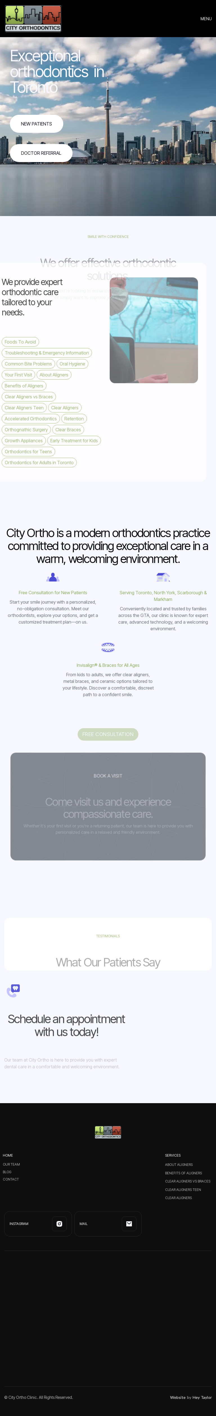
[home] (33, 19)
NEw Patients (36, 124)
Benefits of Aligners (183, 1173)
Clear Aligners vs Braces (187, 1181)
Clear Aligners (178, 1198)
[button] (206, 19)
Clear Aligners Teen (183, 1190)
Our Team (11, 1164)
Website (178, 1397)
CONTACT (11, 1179)
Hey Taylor (202, 1397)
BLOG (7, 1172)
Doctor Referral (41, 153)
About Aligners (179, 1165)
